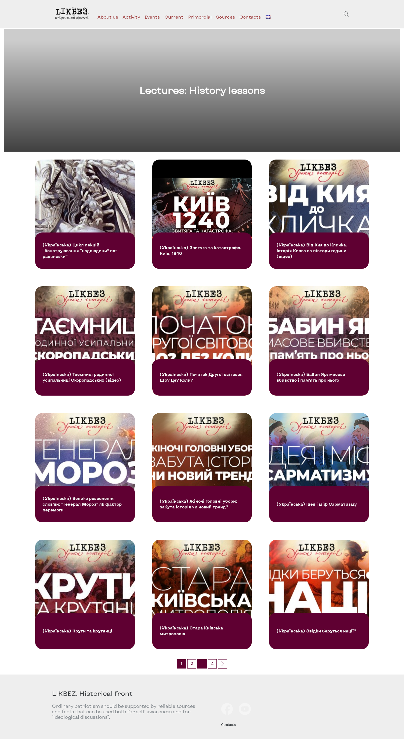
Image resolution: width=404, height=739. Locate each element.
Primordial (200, 16)
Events (152, 16)
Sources (225, 16)
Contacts (250, 16)
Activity (131, 16)
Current (174, 16)
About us (107, 16)
